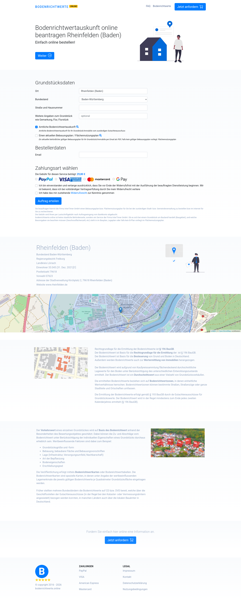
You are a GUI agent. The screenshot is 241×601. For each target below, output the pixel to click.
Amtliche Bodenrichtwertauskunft (57, 126)
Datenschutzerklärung (135, 583)
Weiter (45, 55)
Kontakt (127, 576)
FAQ (148, 6)
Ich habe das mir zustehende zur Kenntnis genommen (76, 192)
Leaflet (213, 331)
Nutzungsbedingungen (135, 589)
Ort (37, 91)
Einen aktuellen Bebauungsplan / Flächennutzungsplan (69, 135)
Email (38, 154)
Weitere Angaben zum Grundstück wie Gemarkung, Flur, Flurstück (53, 118)
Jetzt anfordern (190, 7)
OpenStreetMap (225, 331)
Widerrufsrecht (79, 192)
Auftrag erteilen (48, 201)
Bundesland (41, 99)
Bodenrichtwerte (52, 7)
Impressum (129, 570)
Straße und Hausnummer (49, 107)
